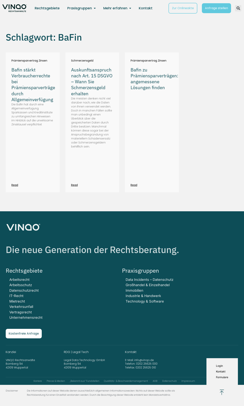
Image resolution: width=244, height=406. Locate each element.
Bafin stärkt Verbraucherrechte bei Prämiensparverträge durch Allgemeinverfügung (33, 85)
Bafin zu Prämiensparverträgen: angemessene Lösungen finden (154, 79)
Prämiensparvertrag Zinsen (29, 60)
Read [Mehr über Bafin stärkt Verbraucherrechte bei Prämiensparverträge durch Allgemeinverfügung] (14, 185)
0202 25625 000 (146, 363)
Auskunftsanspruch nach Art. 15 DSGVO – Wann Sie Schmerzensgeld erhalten (91, 82)
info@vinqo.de (144, 359)
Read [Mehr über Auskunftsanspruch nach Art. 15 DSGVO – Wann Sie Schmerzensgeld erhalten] (74, 185)
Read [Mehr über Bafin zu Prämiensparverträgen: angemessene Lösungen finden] (134, 185)
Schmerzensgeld (82, 60)
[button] (238, 8)
